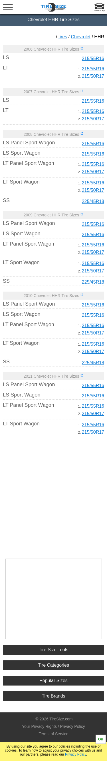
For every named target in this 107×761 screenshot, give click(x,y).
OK (100, 739)
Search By (99, 10)
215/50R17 (93, 76)
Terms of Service (53, 734)
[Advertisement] (54, 496)
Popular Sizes (53, 680)
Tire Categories (53, 665)
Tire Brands (53, 696)
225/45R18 (93, 201)
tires (62, 36)
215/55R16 (93, 58)
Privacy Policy (75, 754)
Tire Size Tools (53, 649)
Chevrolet (80, 36)
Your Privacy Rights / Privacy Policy (53, 726)
